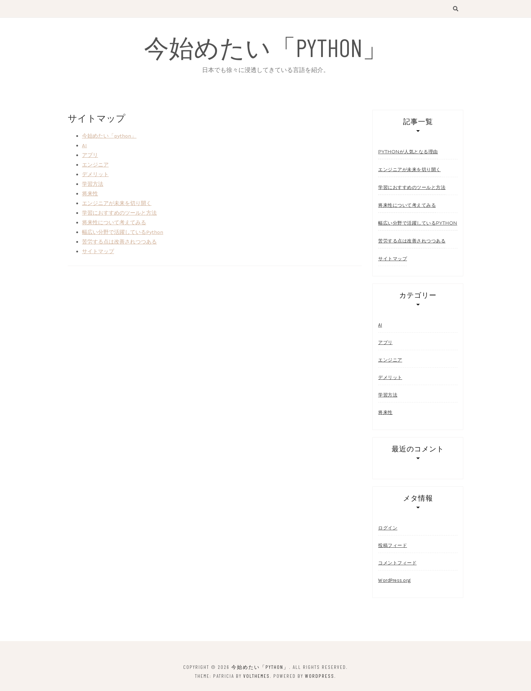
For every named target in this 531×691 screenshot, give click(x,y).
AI (84, 145)
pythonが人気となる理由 (408, 151)
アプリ (90, 155)
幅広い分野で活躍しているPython (122, 232)
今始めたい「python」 (265, 47)
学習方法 (92, 184)
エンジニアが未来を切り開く (116, 203)
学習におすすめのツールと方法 (119, 213)
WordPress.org (394, 580)
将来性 (90, 193)
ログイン (387, 528)
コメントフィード (397, 562)
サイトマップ (98, 251)
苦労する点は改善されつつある (119, 242)
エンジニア (95, 165)
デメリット (95, 174)
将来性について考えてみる (114, 222)
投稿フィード (392, 545)
